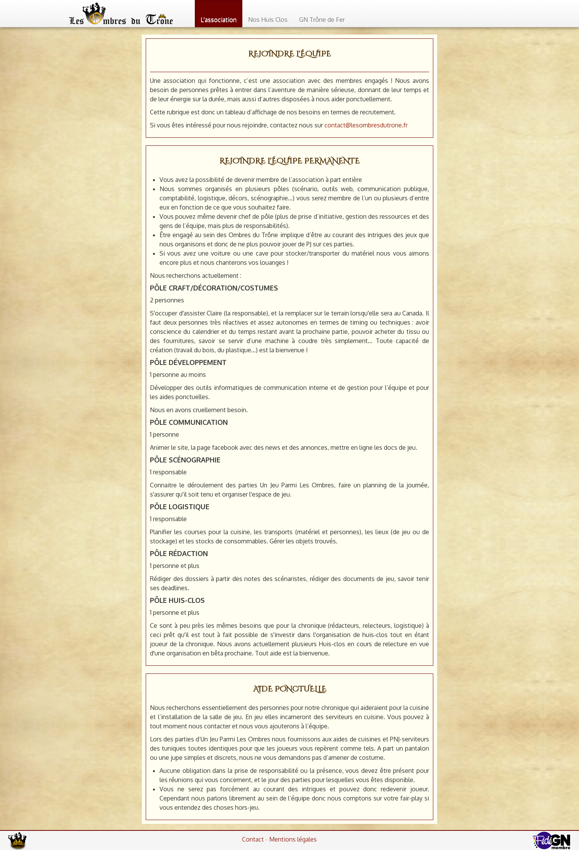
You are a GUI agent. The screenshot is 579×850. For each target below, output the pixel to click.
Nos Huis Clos (268, 19)
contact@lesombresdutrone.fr (366, 125)
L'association (219, 19)
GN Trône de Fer (322, 19)
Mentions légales (293, 839)
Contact (253, 839)
